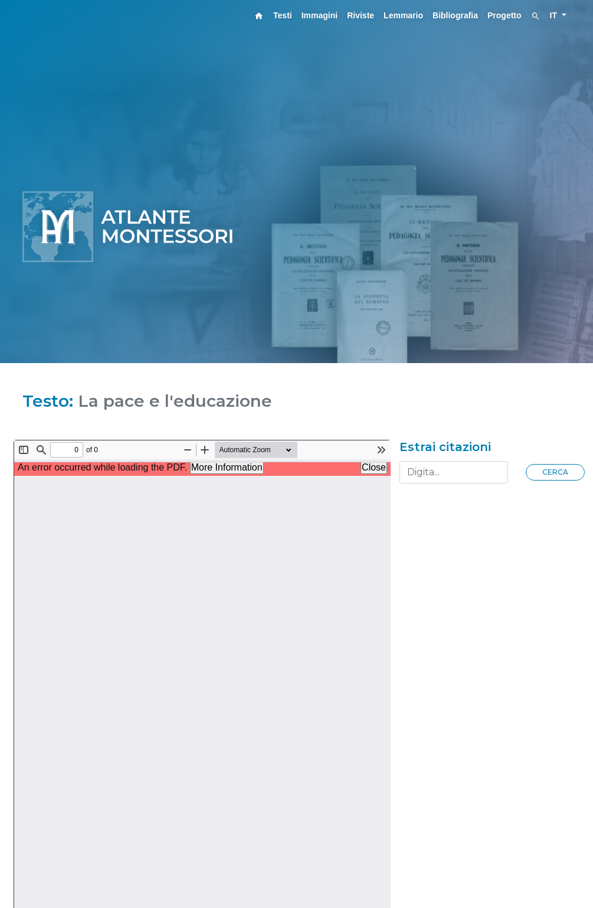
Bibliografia (455, 15)
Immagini (320, 15)
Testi (282, 15)
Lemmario (403, 15)
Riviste (360, 15)
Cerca (555, 472)
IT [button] (554, 15)
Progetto (504, 15)
